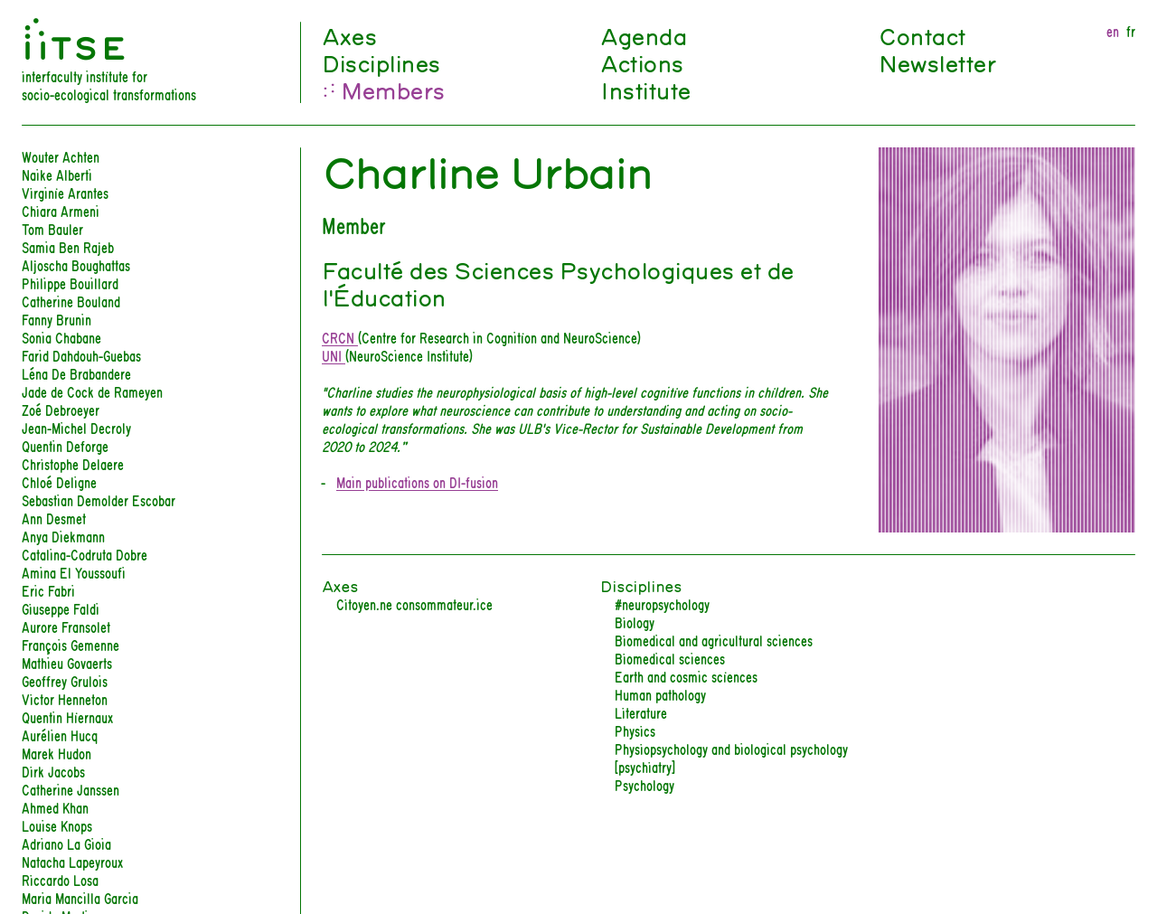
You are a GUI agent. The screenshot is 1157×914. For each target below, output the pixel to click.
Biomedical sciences (670, 657)
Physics (635, 730)
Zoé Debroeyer (60, 409)
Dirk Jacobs (53, 771)
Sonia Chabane (61, 337)
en (1112, 31)
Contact (922, 35)
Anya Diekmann (63, 535)
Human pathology (660, 694)
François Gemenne (70, 644)
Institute (645, 89)
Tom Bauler (52, 228)
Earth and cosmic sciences (686, 676)
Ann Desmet (54, 517)
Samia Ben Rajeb (68, 246)
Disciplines (381, 62)
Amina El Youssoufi (74, 572)
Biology (634, 621)
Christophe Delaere (73, 463)
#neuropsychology (662, 603)
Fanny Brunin (56, 318)
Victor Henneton (65, 698)
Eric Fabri (48, 590)
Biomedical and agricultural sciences (714, 639)
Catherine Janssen (70, 789)
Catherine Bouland (71, 300)
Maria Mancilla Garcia (80, 897)
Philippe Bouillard (70, 282)
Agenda (643, 35)
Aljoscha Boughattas (76, 264)
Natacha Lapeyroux (72, 861)
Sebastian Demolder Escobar (98, 499)
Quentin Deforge (65, 445)
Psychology (644, 784)
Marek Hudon (56, 752)
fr (1130, 31)
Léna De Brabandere (76, 373)
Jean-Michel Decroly (76, 427)
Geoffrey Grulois (65, 680)
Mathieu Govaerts (67, 662)
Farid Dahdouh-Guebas (81, 355)
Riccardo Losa (60, 879)
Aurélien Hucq (60, 734)
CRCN (340, 337)
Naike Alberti (57, 174)
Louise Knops (57, 825)
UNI (333, 355)
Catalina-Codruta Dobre (84, 554)
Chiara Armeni (60, 210)
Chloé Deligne (59, 481)
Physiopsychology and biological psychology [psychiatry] (731, 757)
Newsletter (937, 62)
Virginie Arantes (65, 192)
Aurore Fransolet (66, 626)
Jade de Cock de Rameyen (92, 391)
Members (393, 89)
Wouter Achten (60, 156)
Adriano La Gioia (66, 843)
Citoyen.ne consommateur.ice (414, 603)
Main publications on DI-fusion (417, 481)
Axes (349, 35)
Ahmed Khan (55, 807)
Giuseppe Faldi (60, 608)
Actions (641, 62)
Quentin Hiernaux (67, 716)
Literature (641, 712)
